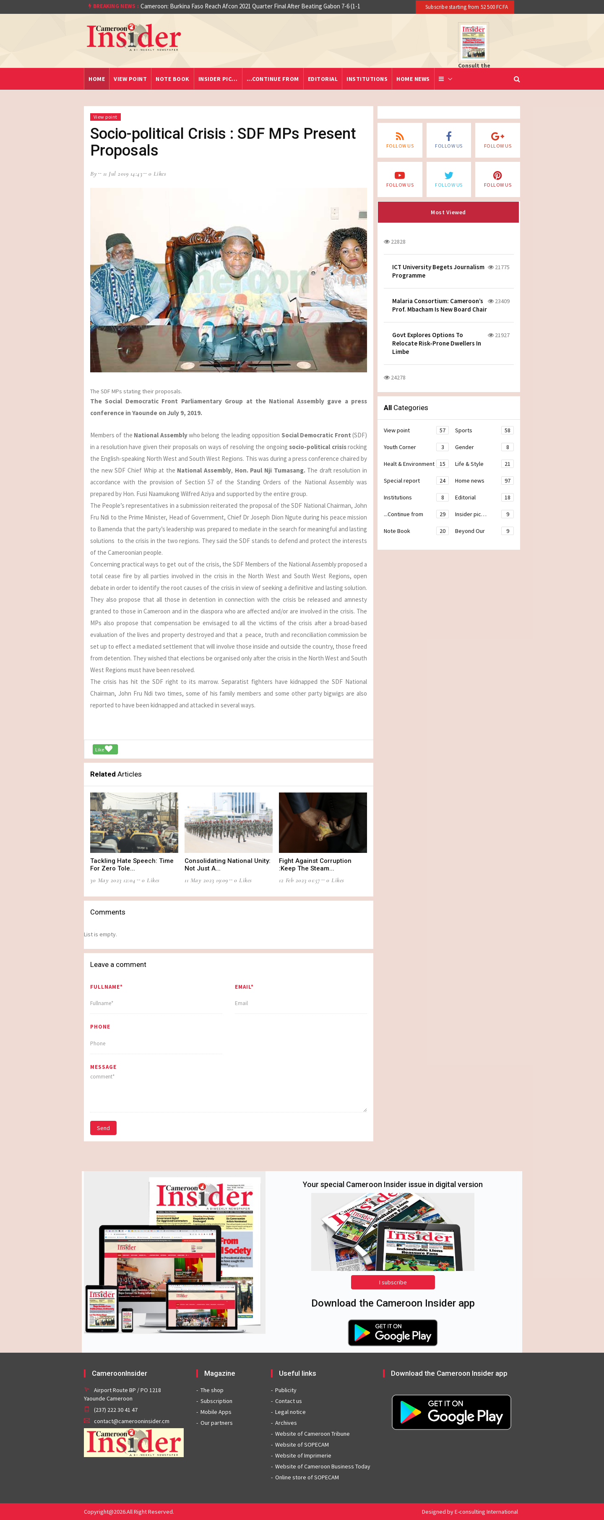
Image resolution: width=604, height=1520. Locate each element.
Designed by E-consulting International (470, 1511)
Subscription (216, 1401)
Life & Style (484, 464)
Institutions (367, 79)
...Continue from (273, 79)
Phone (100, 1026)
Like (103, 749)
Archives (286, 1422)
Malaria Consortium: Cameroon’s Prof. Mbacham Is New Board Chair (439, 305)
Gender (484, 447)
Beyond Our (484, 531)
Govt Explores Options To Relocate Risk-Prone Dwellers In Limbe (436, 343)
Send (103, 1128)
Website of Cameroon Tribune (312, 1433)
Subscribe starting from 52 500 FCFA (466, 6)
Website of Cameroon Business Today (322, 1466)
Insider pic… (218, 79)
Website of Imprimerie (303, 1455)
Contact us (288, 1401)
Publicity (286, 1390)
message (103, 1066)
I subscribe (393, 1282)
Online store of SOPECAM (307, 1477)
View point (130, 79)
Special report (416, 480)
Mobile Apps (216, 1412)
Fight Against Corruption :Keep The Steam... (315, 864)
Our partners (216, 1422)
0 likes (157, 173)
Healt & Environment (416, 464)
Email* (244, 986)
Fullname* (106, 986)
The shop (212, 1390)
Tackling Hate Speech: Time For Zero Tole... (132, 864)
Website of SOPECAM (302, 1444)
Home (97, 79)
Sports (484, 430)
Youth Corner (416, 447)
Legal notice (290, 1412)
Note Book (173, 79)
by (93, 173)
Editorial (323, 79)
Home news (413, 79)
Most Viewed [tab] (448, 212)
